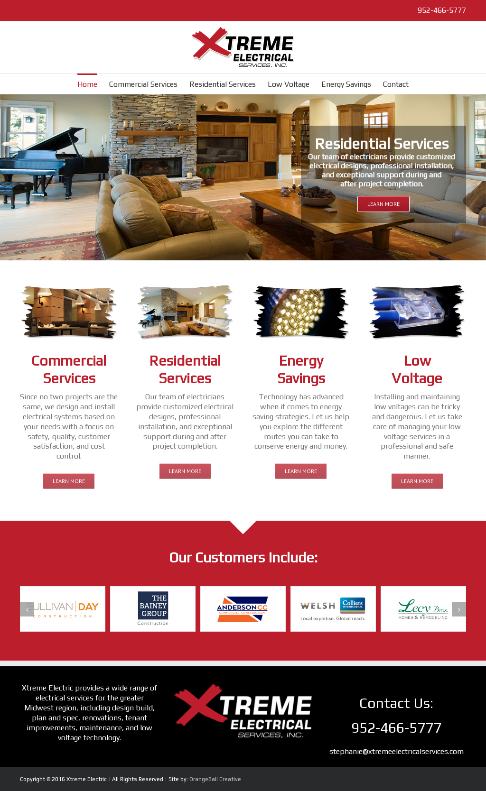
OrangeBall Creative (215, 779)
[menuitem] (93, 84)
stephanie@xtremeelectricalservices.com (396, 751)
